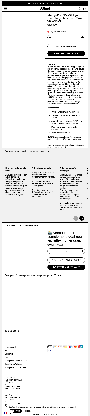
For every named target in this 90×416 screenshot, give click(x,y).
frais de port (66, 145)
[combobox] (7, 413)
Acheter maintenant (66, 53)
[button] (79, 8)
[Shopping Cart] (85, 8)
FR (7, 413)
